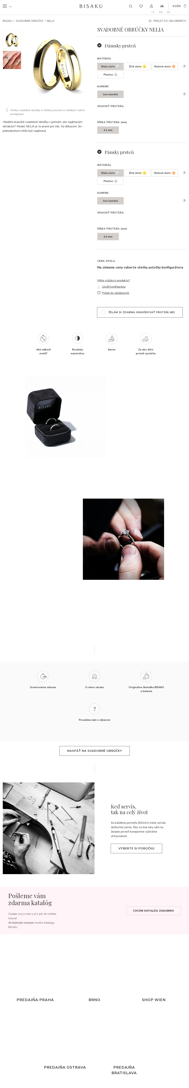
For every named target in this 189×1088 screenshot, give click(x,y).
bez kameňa (110, 94)
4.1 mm (108, 130)
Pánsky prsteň (119, 152)
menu (12, 6)
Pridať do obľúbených (169, 21)
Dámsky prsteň (120, 45)
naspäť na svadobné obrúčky (94, 751)
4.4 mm (108, 236)
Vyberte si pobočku (136, 848)
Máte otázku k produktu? (113, 280)
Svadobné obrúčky (30, 21)
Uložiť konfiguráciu (114, 287)
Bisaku (7, 21)
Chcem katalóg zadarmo (153, 911)
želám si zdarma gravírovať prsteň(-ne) (142, 312)
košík (177, 6)
